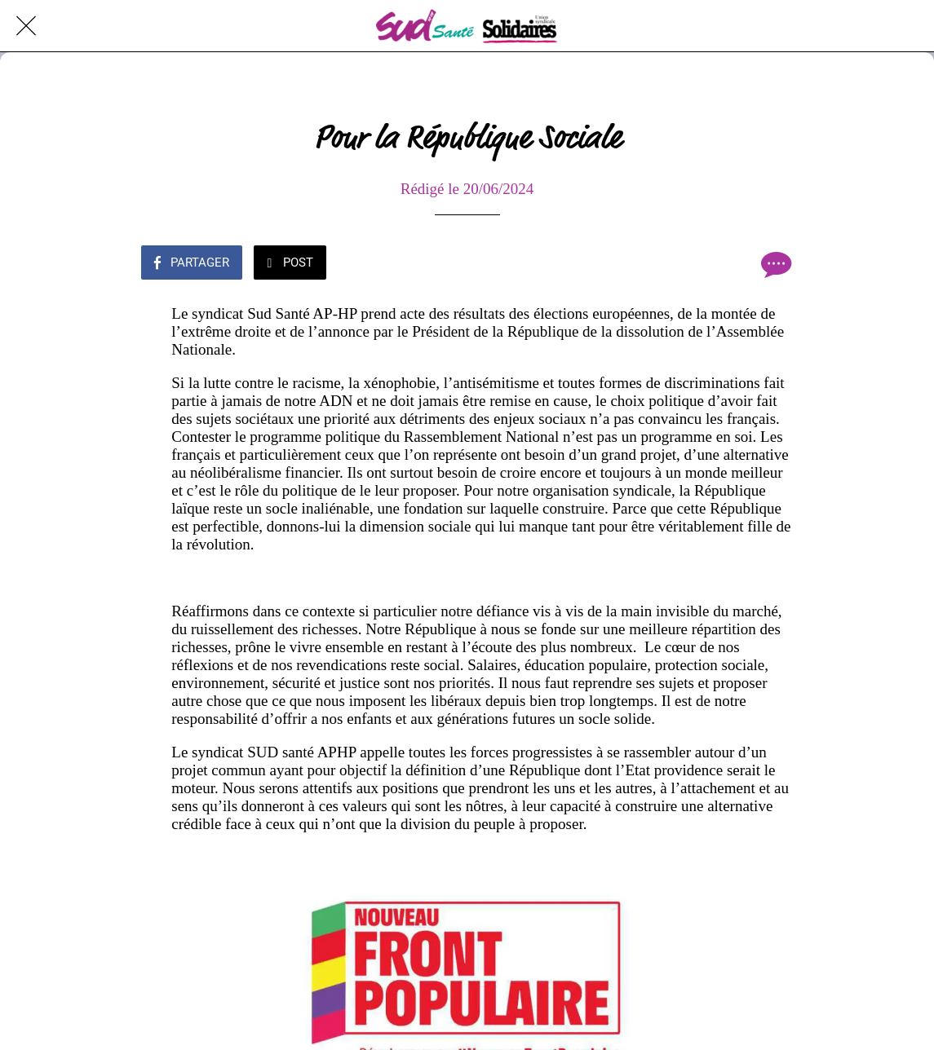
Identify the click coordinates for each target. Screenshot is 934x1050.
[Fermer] (26, 26)
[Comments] (774, 264)
